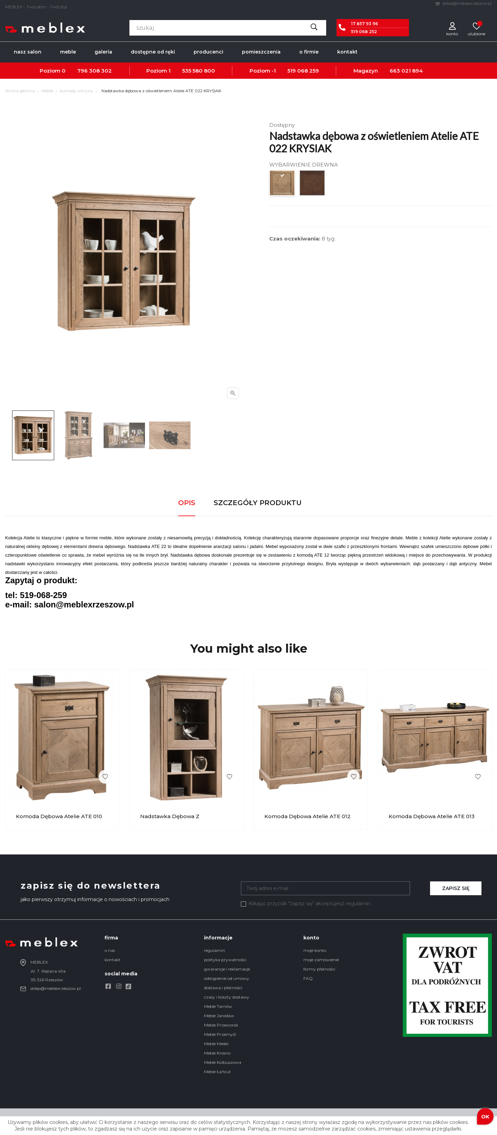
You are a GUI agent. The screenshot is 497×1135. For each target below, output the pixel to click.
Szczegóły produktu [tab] (258, 503)
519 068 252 (364, 31)
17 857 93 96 (364, 23)
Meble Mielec (216, 1043)
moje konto (314, 950)
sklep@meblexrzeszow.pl (464, 3)
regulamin (214, 950)
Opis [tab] (186, 503)
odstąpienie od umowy (226, 978)
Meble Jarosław (219, 1015)
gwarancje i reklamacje (227, 969)
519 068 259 (303, 70)
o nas (110, 950)
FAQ (308, 978)
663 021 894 (406, 70)
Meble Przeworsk (221, 1025)
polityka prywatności (225, 959)
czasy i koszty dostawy (226, 997)
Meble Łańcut (217, 1071)
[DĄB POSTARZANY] (282, 184)
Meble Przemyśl (220, 1034)
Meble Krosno (217, 1053)
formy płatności (319, 969)
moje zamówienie (321, 959)
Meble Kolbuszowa (222, 1062)
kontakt (112, 959)
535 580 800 (198, 70)
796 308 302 (94, 70)
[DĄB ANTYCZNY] (312, 184)
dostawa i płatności (223, 987)
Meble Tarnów (218, 1006)
